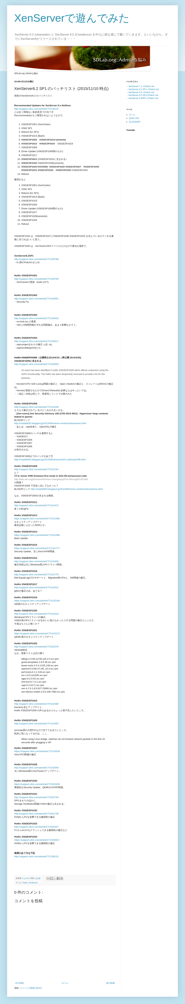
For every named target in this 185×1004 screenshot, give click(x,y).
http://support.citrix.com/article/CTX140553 (36, 364)
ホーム (65, 983)
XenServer (33, 883)
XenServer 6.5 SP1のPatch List (143, 95)
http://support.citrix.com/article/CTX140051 (36, 298)
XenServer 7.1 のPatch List (141, 86)
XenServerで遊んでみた (72, 18)
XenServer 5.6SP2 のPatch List (143, 98)
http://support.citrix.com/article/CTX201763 (36, 797)
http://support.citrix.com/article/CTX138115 (36, 108)
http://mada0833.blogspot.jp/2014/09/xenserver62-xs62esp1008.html (50, 459)
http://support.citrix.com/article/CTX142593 (36, 767)
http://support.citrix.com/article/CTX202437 (36, 826)
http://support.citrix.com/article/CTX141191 (36, 469)
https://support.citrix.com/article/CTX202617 (37, 840)
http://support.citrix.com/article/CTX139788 (36, 259)
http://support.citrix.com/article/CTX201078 (36, 646)
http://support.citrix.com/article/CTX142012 (36, 587)
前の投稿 (110, 983)
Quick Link (134, 118)
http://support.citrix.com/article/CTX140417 (36, 341)
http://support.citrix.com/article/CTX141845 (36, 561)
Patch (25, 883)
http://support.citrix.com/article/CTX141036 (36, 407)
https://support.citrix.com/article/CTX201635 (37, 784)
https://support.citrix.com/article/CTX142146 (37, 600)
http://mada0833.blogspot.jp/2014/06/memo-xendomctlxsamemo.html (50, 423)
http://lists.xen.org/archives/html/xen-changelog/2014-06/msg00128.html (51, 479)
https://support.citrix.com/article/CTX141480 (37, 518)
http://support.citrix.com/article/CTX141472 (36, 505)
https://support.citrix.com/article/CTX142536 (37, 751)
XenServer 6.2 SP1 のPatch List (143, 89)
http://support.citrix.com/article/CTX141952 (36, 723)
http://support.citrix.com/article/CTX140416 (36, 318)
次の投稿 (19, 983)
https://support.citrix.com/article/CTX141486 (37, 535)
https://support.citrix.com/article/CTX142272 (37, 633)
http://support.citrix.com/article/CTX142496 (36, 703)
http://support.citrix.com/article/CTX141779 (36, 574)
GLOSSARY (135, 122)
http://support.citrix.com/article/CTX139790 (36, 279)
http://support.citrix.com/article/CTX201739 (36, 813)
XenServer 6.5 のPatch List (141, 92)
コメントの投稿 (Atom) (31, 988)
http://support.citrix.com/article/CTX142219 (36, 613)
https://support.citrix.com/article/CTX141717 (37, 548)
